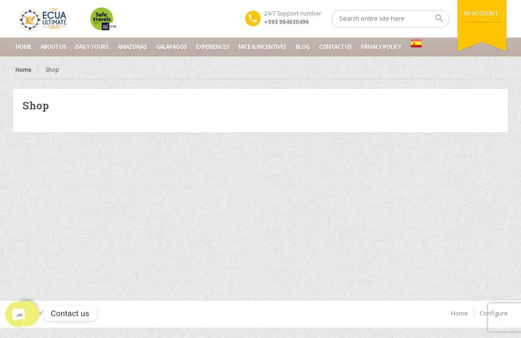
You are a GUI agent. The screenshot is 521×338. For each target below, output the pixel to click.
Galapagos (171, 47)
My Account (481, 13)
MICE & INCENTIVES (262, 47)
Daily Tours (91, 47)
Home (23, 47)
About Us (53, 47)
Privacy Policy (381, 47)
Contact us (335, 47)
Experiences (212, 47)
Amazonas (132, 47)
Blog (302, 47)
